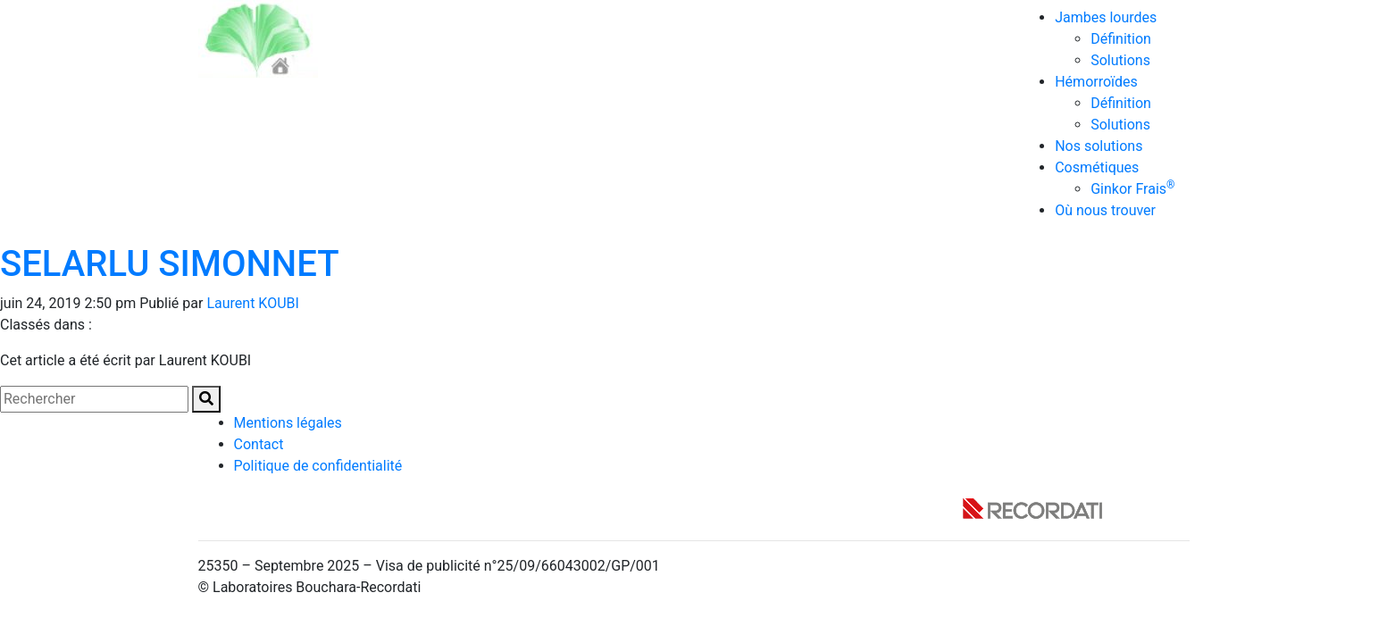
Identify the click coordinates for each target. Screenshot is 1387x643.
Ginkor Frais (1132, 188)
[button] (206, 399)
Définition (1120, 38)
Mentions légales (288, 422)
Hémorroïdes (1096, 81)
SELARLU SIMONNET (169, 264)
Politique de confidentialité (318, 465)
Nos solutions (1098, 146)
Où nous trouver (1105, 210)
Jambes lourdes (1106, 17)
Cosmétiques (1097, 167)
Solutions (1120, 60)
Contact (259, 444)
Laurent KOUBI (252, 303)
